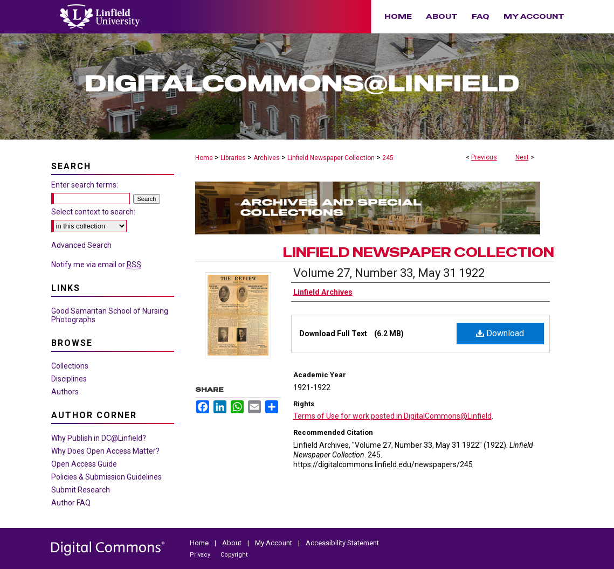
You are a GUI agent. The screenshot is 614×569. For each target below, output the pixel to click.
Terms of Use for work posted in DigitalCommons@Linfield (392, 416)
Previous (484, 157)
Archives (266, 158)
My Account (274, 543)
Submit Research (80, 489)
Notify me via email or (96, 264)
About (232, 543)
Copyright (233, 554)
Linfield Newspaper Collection (331, 158)
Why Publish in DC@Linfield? (98, 438)
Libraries (233, 158)
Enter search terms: (84, 185)
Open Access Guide (84, 464)
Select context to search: (93, 211)
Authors (65, 391)
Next (522, 157)
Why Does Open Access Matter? (105, 451)
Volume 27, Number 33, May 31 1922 (389, 273)
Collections (69, 366)
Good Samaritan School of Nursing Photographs (109, 315)
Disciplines (69, 378)
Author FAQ (71, 502)
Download (500, 333)
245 (388, 158)
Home (204, 158)
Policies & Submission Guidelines (106, 477)
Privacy (201, 554)
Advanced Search (81, 245)
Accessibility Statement (342, 543)
